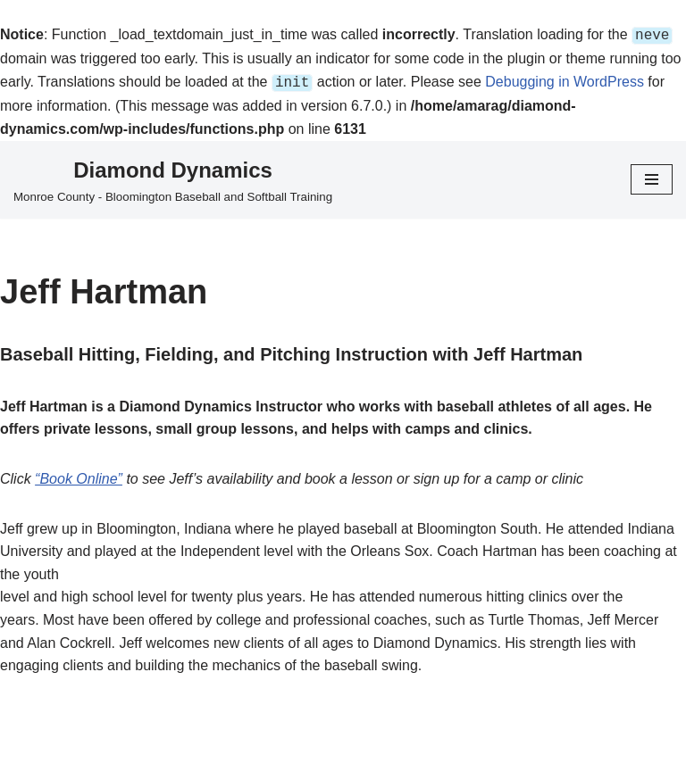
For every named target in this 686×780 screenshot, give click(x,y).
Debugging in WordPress (564, 79)
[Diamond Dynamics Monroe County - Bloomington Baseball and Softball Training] (172, 176)
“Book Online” (78, 475)
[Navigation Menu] (652, 176)
